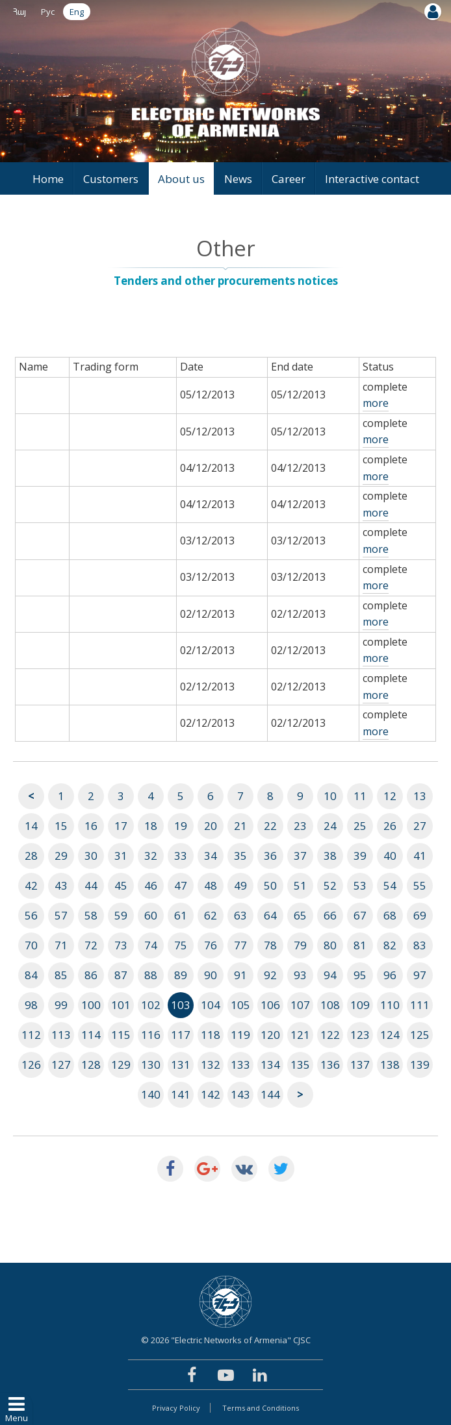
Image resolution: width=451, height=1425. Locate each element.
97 (419, 975)
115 (121, 1034)
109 (360, 1004)
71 (61, 945)
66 (330, 915)
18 (150, 825)
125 (420, 1034)
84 (31, 975)
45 (120, 885)
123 (360, 1034)
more (376, 403)
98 (31, 1004)
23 (300, 825)
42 (31, 885)
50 (270, 885)
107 (300, 1004)
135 (300, 1064)
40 (389, 855)
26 (389, 825)
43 (61, 885)
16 (90, 825)
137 (360, 1064)
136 (330, 1064)
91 (240, 975)
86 (90, 975)
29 (61, 855)
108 (330, 1004)
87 (120, 975)
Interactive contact (372, 178)
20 (210, 825)
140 (151, 1094)
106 (270, 1004)
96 (389, 975)
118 (210, 1034)
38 (330, 855)
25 (360, 825)
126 (31, 1064)
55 (419, 885)
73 (120, 945)
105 (240, 1004)
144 (270, 1094)
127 (61, 1064)
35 (240, 855)
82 (389, 945)
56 (31, 915)
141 (180, 1094)
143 (240, 1094)
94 (330, 975)
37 (300, 855)
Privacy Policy (176, 1408)
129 (121, 1064)
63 (240, 915)
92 (270, 975)
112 (31, 1034)
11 (360, 795)
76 (210, 945)
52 (330, 885)
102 (151, 1004)
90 (210, 975)
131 (180, 1064)
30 (90, 855)
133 (240, 1064)
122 (330, 1034)
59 (120, 915)
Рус (48, 12)
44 (90, 885)
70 (31, 945)
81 (360, 945)
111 (420, 1004)
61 (180, 915)
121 (300, 1034)
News (238, 178)
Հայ (19, 12)
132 (210, 1064)
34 (210, 855)
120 (270, 1034)
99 (61, 1004)
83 (419, 945)
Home (48, 178)
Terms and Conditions (260, 1408)
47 (180, 885)
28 (31, 855)
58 (90, 915)
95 (360, 975)
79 (300, 945)
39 (360, 855)
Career (288, 178)
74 (150, 945)
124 (390, 1034)
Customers (110, 178)
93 (300, 975)
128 (91, 1064)
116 (151, 1034)
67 (360, 915)
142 (210, 1094)
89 (180, 975)
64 (270, 915)
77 (240, 945)
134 (270, 1064)
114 (91, 1034)
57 (61, 915)
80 (330, 945)
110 (390, 1004)
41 (419, 855)
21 (240, 825)
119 (240, 1034)
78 (270, 945)
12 (389, 795)
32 (150, 855)
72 (90, 945)
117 (180, 1034)
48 (210, 885)
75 (180, 945)
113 (61, 1034)
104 (210, 1004)
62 (210, 915)
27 (419, 825)
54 (389, 885)
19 (180, 825)
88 (150, 975)
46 (150, 885)
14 (31, 825)
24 (330, 825)
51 (300, 885)
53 (360, 885)
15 (61, 825)
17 (120, 825)
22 (270, 825)
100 (91, 1004)
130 (151, 1064)
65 (300, 915)
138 (390, 1064)
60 (150, 915)
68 (389, 915)
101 (121, 1004)
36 (270, 855)
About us (181, 178)
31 (120, 855)
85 (61, 975)
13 (419, 795)
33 (180, 855)
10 (330, 795)
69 (419, 915)
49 (240, 885)
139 (420, 1064)
